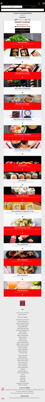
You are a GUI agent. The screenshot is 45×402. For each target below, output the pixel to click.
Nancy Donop (23, 337)
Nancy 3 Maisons (23, 321)
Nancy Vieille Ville (23, 367)
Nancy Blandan (22, 326)
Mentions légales (22, 317)
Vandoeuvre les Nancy (22, 383)
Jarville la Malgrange (23, 373)
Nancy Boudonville (22, 328)
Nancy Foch (22, 339)
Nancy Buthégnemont (22, 330)
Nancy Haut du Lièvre (23, 344)
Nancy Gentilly (23, 340)
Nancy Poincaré (22, 355)
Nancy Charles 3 (22, 333)
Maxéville (22, 378)
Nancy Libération (23, 349)
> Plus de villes (23, 353)
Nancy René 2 (23, 357)
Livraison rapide (25, 396)
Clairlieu (22, 369)
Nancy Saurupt (22, 362)
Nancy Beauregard (22, 325)
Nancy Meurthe (22, 351)
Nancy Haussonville (22, 342)
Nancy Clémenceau (22, 335)
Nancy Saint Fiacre (22, 359)
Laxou (23, 374)
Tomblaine (23, 381)
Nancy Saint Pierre (22, 360)
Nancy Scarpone (23, 364)
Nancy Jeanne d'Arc (22, 346)
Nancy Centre (23, 332)
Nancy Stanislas (22, 366)
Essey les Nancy (22, 371)
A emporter (33, 6)
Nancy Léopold (22, 347)
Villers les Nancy (22, 385)
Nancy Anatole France (22, 323)
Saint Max (23, 379)
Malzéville (23, 376)
